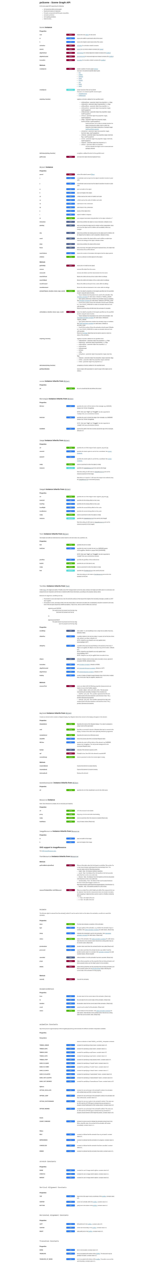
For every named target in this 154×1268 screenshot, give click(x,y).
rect (80, 82)
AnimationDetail (96, 963)
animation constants (82, 296)
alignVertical (80, 52)
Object (87, 34)
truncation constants (84, 661)
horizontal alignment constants (87, 664)
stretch (79, 49)
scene (80, 85)
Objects (96, 68)
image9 (80, 80)
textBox (108, 52)
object (80, 84)
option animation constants (86, 322)
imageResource (83, 93)
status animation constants (99, 933)
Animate (85, 332)
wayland (81, 76)
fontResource (82, 95)
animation (79, 45)
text (80, 72)
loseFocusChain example (92, 128)
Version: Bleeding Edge (47, 1263)
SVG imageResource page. (49, 846)
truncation (79, 59)
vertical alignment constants (86, 668)
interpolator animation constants (85, 317)
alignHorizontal (81, 56)
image (101, 49)
